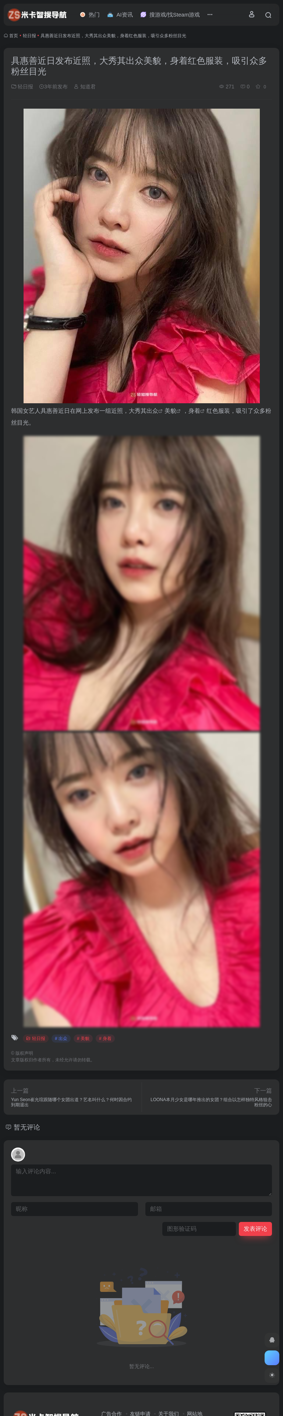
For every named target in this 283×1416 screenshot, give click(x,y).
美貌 (170, 411)
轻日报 (29, 35)
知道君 (85, 86)
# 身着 (105, 1038)
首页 (13, 35)
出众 (152, 411)
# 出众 (61, 1038)
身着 (194, 411)
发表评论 (255, 1229)
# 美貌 (83, 1038)
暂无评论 (27, 1127)
